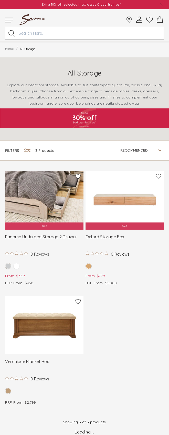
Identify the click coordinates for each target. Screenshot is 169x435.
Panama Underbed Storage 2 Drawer (41, 236)
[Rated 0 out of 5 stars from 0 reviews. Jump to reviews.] (27, 254)
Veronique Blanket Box (27, 361)
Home (9, 49)
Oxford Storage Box (105, 236)
